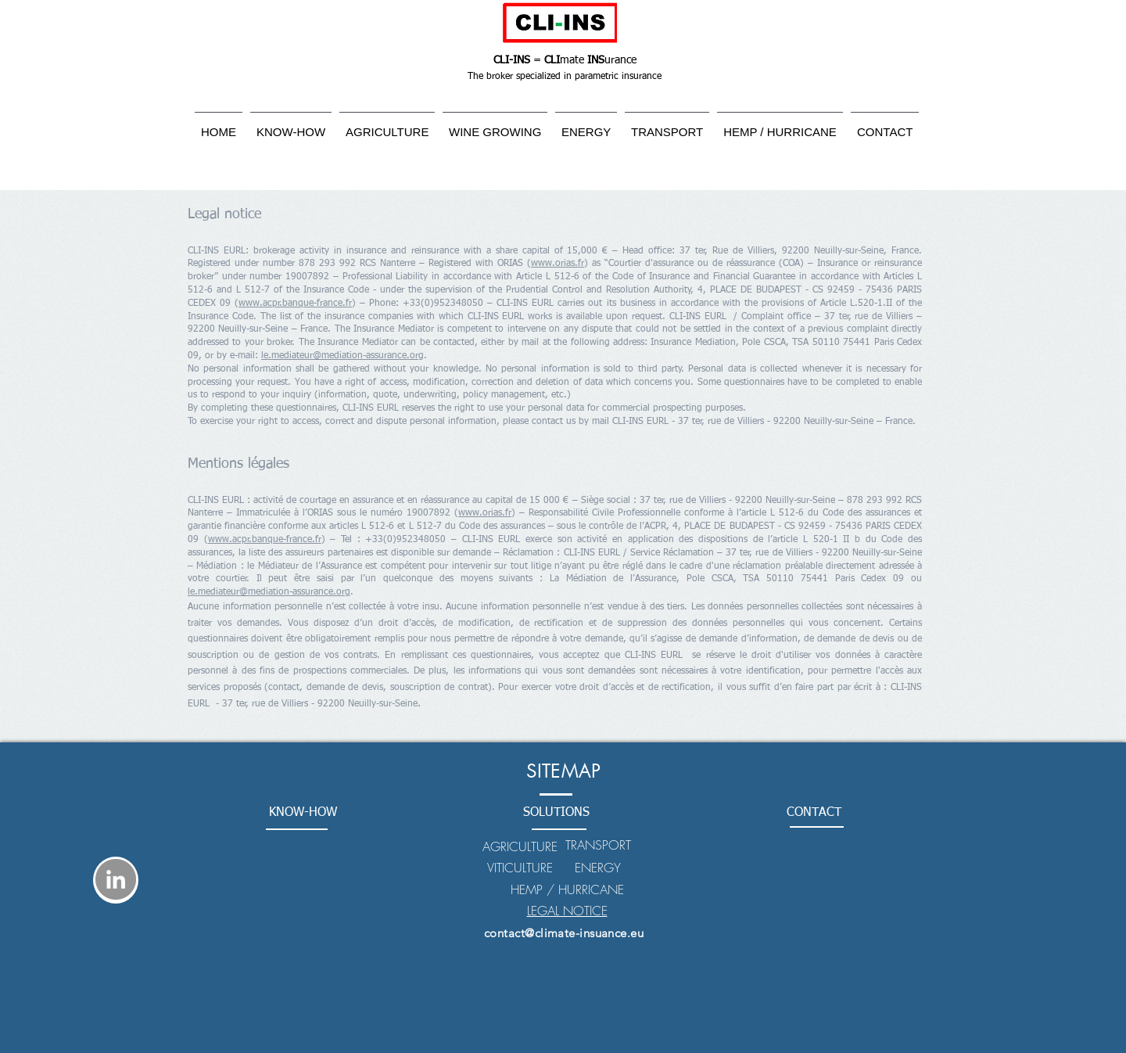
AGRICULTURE (520, 846)
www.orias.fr (557, 263)
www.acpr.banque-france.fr (295, 303)
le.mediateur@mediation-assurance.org (342, 356)
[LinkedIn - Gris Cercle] (115, 879)
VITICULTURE (520, 867)
